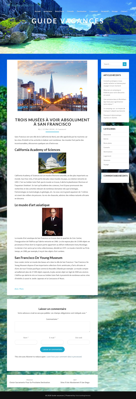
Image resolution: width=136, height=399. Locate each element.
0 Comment (61, 129)
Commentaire (52, 319)
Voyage (115, 11)
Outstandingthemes (82, 395)
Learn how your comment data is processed (64, 356)
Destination (81, 11)
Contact (124, 11)
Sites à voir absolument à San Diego (75, 381)
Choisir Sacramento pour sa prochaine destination (29, 381)
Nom (26, 337)
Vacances (104, 11)
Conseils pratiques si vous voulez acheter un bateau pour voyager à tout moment (115, 83)
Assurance (48, 11)
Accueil (37, 11)
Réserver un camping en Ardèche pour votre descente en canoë (114, 92)
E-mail (52, 337)
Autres (106, 139)
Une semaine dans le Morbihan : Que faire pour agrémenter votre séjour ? (115, 101)
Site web (78, 337)
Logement (94, 11)
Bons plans (59, 11)
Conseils (70, 11)
